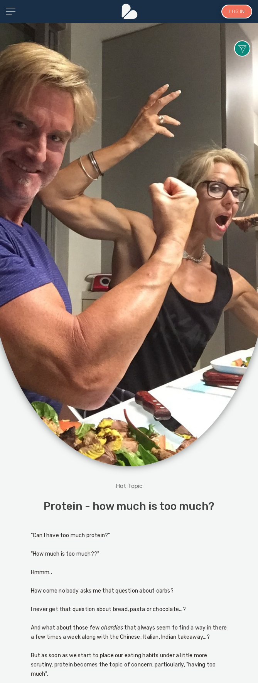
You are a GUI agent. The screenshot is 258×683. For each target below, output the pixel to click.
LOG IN (237, 11)
